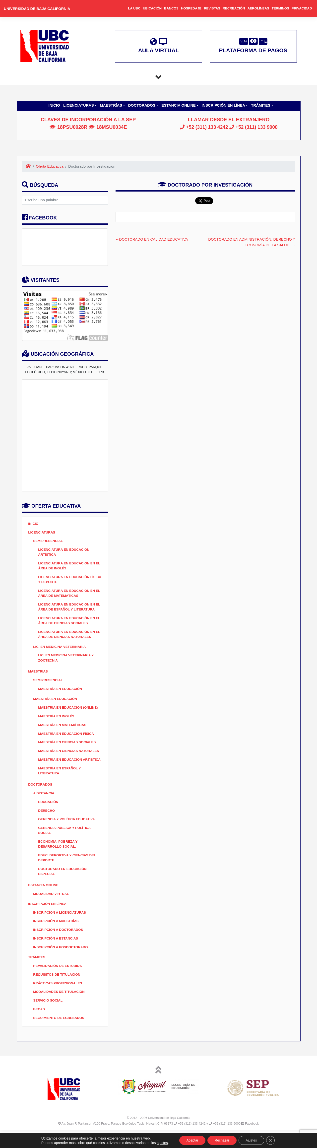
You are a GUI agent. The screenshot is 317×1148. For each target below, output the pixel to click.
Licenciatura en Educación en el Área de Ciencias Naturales (68, 637)
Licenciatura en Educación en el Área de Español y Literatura (69, 609)
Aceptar (191, 1140)
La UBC (134, 8)
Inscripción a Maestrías (56, 936)
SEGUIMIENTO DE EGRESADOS (59, 1035)
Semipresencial (48, 541)
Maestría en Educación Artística (60, 767)
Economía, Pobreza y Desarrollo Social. (58, 857)
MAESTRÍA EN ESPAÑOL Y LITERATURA (60, 782)
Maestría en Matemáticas (62, 730)
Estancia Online (179, 105)
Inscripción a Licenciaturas (60, 927)
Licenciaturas (79, 105)
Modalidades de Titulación (59, 1008)
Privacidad (302, 8)
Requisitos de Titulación (57, 990)
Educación (48, 813)
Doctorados (142, 105)
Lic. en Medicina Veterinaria (60, 650)
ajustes (160, 1143)
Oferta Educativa (50, 166)
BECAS (39, 1026)
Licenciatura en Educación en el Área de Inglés (67, 567)
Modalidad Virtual (51, 908)
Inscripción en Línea (224, 105)
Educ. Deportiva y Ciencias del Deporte (67, 871)
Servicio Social (48, 1017)
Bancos (171, 8)
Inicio (54, 105)
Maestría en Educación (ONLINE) (68, 712)
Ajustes (252, 1140)
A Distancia (44, 805)
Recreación (234, 8)
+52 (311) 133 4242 (203, 127)
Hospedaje (191, 8)
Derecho (46, 822)
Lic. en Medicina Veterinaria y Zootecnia (66, 661)
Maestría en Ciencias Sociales (67, 747)
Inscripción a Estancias (56, 953)
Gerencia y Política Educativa (67, 831)
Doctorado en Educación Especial (63, 884)
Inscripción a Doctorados (58, 944)
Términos (280, 8)
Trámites (261, 105)
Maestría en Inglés (56, 721)
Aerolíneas (258, 8)
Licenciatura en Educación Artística (64, 553)
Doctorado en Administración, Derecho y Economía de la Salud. (250, 242)
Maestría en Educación (60, 693)
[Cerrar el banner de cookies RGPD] (271, 1140)
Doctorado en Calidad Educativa (154, 239)
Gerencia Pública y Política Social (65, 843)
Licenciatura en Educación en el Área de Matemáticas (67, 595)
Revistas (212, 8)
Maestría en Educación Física (66, 739)
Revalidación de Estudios (58, 981)
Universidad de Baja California (38, 8)
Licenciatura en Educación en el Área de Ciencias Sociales (67, 623)
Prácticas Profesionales (58, 999)
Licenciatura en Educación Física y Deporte (64, 581)
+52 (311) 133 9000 (254, 127)
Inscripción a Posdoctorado (61, 962)
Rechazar (221, 1140)
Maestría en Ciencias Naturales (69, 756)
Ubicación (152, 8)
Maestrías (111, 105)
